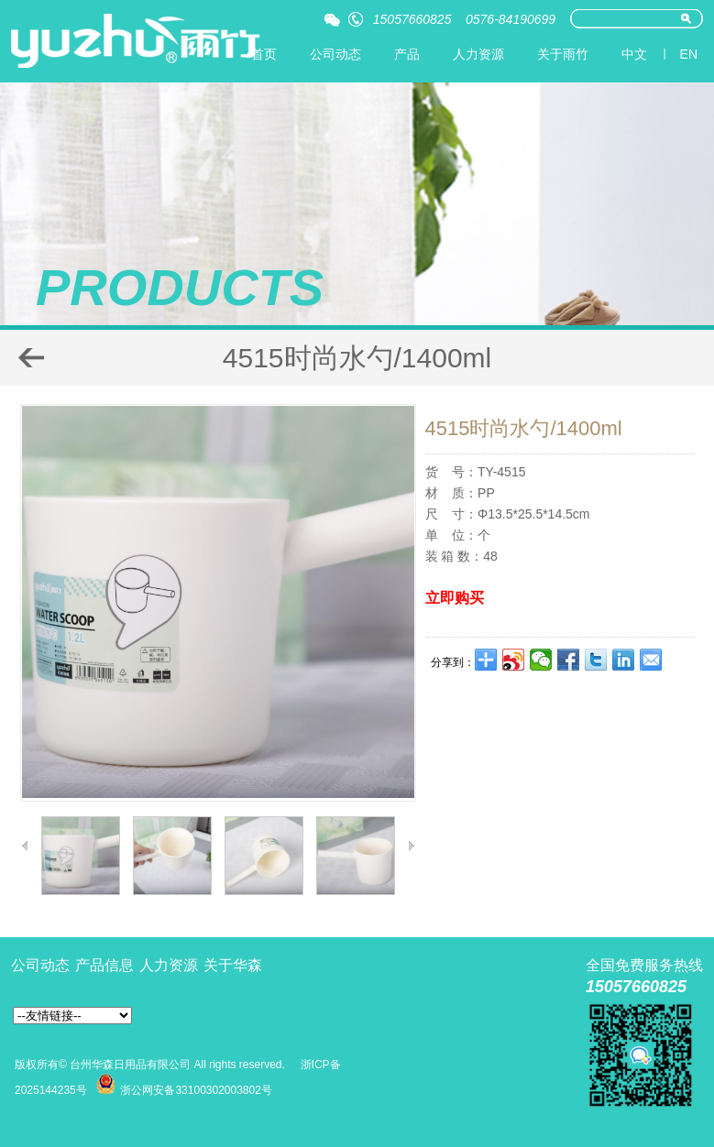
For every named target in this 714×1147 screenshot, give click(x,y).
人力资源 (478, 54)
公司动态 (335, 54)
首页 (264, 54)
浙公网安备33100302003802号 (195, 1090)
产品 (407, 54)
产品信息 (104, 965)
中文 (634, 54)
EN (689, 54)
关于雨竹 (562, 54)
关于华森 (232, 965)
